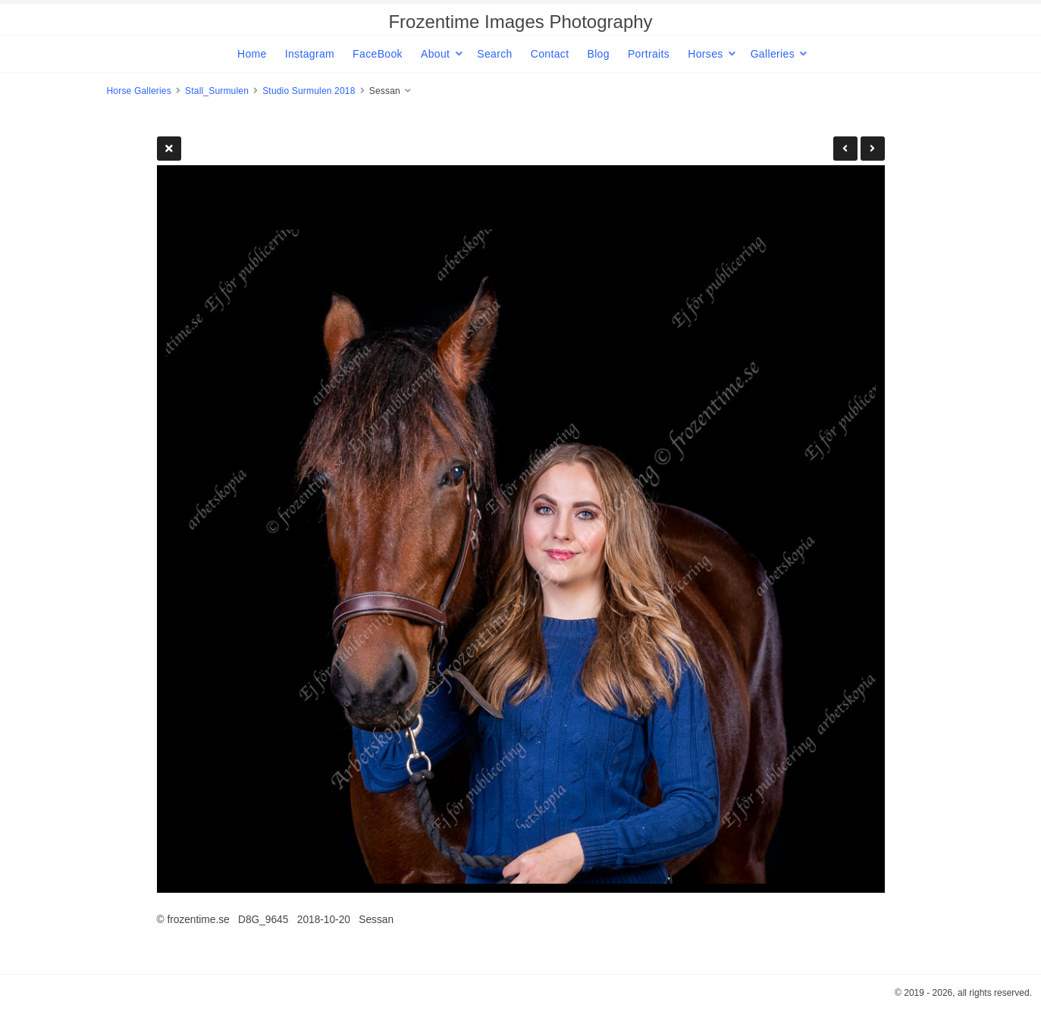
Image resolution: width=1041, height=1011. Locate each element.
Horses (705, 54)
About (435, 54)
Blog (598, 54)
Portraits (648, 54)
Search (494, 54)
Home (252, 54)
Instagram (309, 54)
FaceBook (378, 54)
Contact (550, 54)
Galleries (773, 54)
